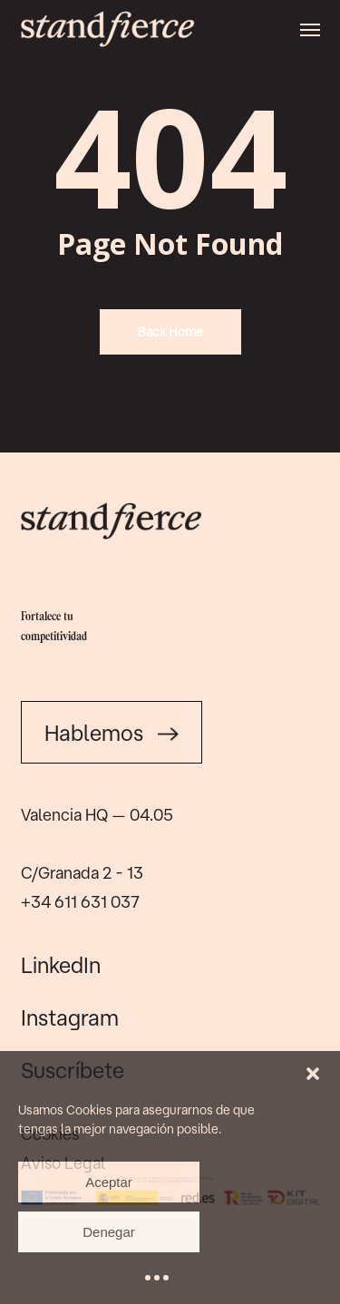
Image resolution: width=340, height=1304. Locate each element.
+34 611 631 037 (80, 901)
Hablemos (111, 732)
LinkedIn (61, 965)
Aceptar (108, 1182)
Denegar (109, 1232)
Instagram (70, 1017)
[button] (313, 1074)
